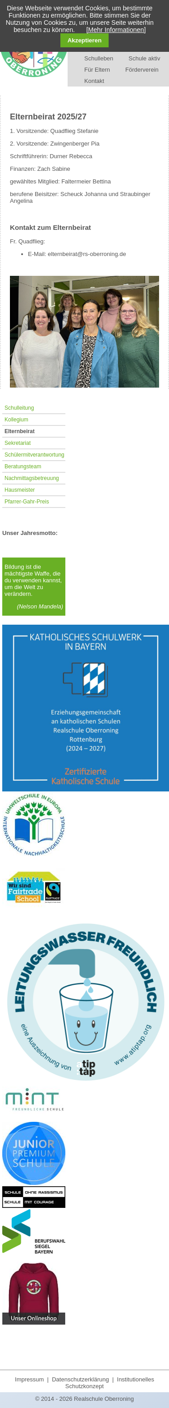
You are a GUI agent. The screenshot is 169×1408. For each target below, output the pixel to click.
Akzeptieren (85, 40)
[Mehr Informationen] (116, 29)
